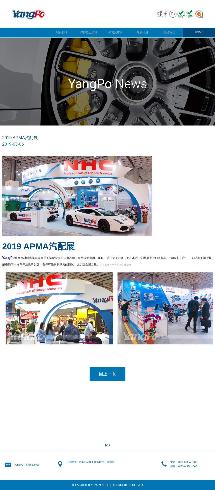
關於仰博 (62, 32)
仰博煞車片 (115, 32)
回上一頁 (107, 373)
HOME (199, 32)
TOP (108, 445)
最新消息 (142, 32)
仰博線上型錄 (88, 32)
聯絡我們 (169, 32)
